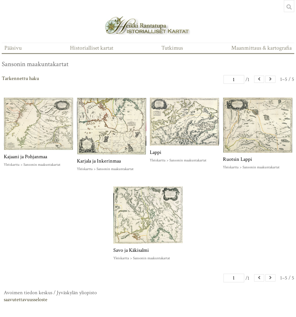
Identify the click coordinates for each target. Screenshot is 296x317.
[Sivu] (233, 79)
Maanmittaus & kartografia (261, 48)
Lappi (155, 152)
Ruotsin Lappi (237, 159)
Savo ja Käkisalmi (131, 250)
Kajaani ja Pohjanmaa (25, 156)
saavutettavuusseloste (25, 299)
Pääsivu (13, 48)
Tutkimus (172, 48)
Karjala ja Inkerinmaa (99, 161)
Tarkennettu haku (20, 78)
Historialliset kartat (91, 48)
